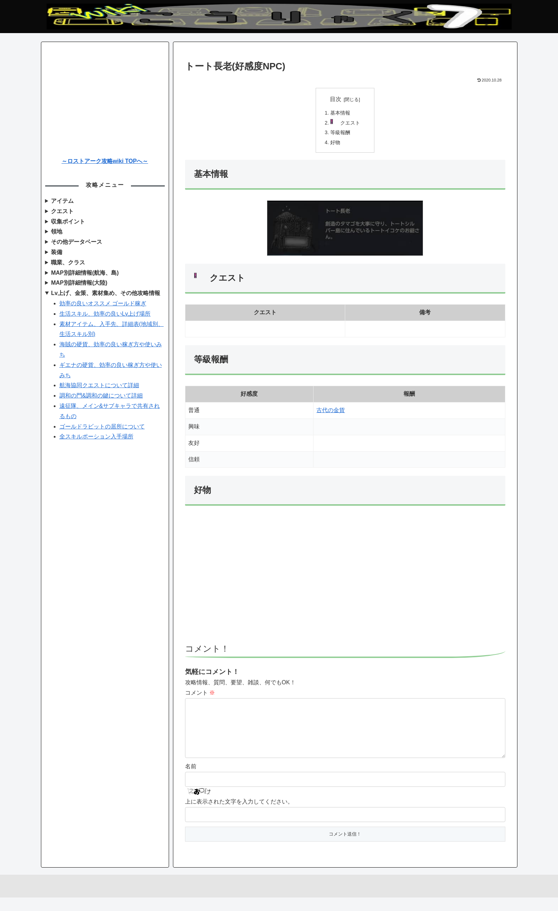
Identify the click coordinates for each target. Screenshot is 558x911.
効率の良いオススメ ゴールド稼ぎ (102, 303)
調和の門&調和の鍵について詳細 (101, 396)
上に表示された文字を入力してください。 (239, 815)
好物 (336, 144)
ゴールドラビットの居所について (102, 426)
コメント (200, 695)
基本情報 (341, 113)
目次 (335, 99)
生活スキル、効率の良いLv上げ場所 (105, 314)
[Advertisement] (345, 585)
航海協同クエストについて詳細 (99, 385)
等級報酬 (341, 134)
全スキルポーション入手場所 (96, 436)
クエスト (351, 124)
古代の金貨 (330, 412)
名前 (190, 779)
